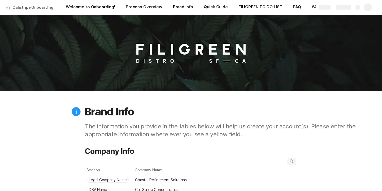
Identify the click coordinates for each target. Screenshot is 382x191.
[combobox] (109, 180)
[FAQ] (297, 7)
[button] (76, 112)
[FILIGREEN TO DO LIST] (260, 7)
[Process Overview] (144, 7)
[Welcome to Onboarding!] (90, 7)
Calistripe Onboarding (32, 7)
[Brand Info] (183, 7)
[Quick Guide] (215, 7)
